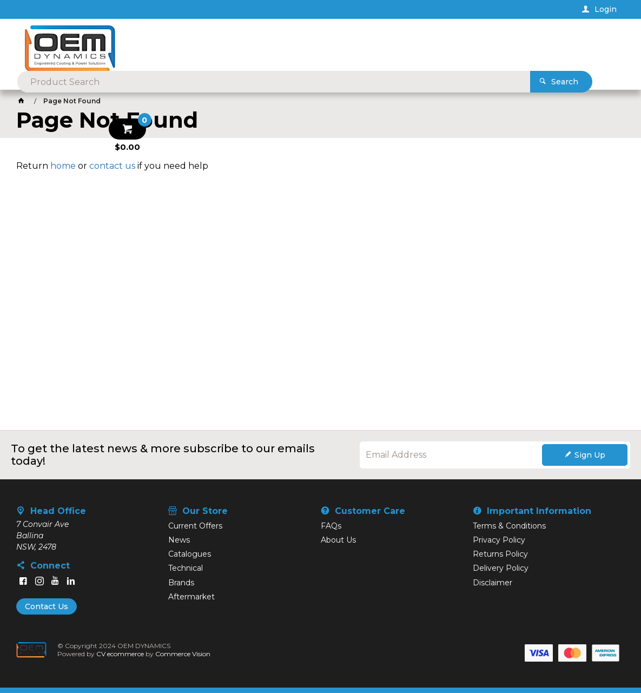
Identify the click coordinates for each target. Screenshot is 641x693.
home (63, 166)
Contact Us (46, 606)
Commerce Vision (182, 654)
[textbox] (303, 43)
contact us (112, 166)
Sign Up (589, 455)
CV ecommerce (120, 654)
